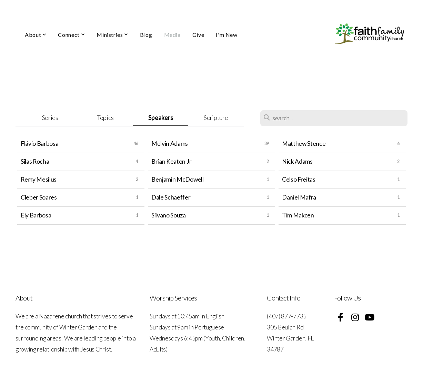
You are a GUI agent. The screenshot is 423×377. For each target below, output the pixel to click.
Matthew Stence (304, 143)
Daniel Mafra (299, 197)
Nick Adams (297, 161)
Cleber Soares (39, 197)
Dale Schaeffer (171, 197)
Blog (146, 34)
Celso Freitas (298, 179)
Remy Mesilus (39, 179)
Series (50, 117)
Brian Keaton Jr (171, 161)
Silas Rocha (35, 161)
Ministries (112, 34)
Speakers (160, 117)
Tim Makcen (298, 215)
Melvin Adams (169, 143)
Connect (71, 34)
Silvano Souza (168, 215)
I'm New (226, 34)
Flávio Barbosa (40, 143)
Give (198, 34)
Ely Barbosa (36, 215)
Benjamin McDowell (177, 179)
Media (172, 34)
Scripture (216, 117)
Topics (105, 117)
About (35, 34)
